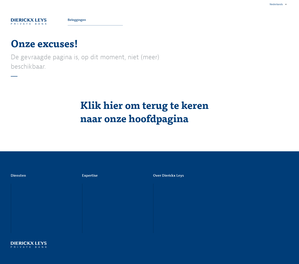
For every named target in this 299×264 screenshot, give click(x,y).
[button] (277, 4)
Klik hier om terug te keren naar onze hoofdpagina (144, 111)
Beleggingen (77, 20)
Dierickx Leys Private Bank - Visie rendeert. (29, 21)
